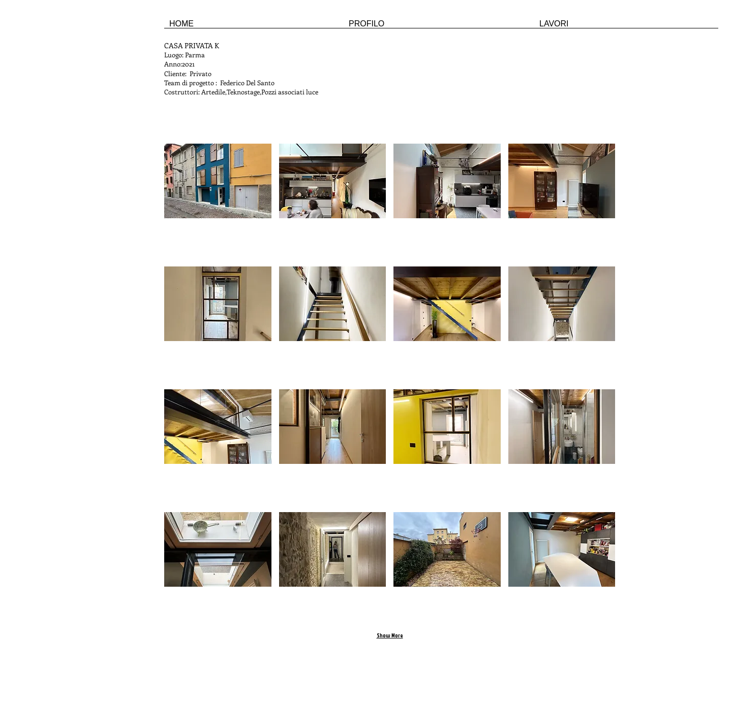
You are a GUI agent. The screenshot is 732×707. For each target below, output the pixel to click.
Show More (390, 635)
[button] (217, 201)
